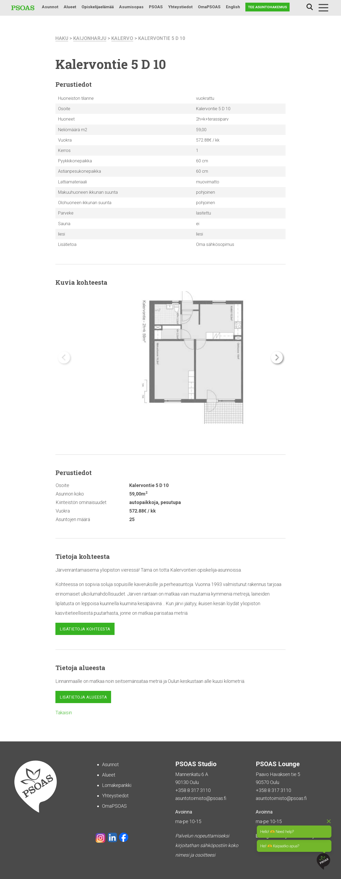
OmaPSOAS (209, 7)
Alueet (70, 7)
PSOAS (156, 7)
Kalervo (122, 38)
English (233, 7)
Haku (309, 7)
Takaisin (63, 712)
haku (61, 38)
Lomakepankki (116, 785)
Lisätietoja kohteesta (85, 628)
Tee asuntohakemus (267, 7)
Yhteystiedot (180, 7)
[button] (277, 358)
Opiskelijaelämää (98, 7)
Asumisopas (131, 7)
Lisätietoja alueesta (83, 697)
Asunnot (50, 7)
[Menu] (323, 7)
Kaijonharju (90, 38)
